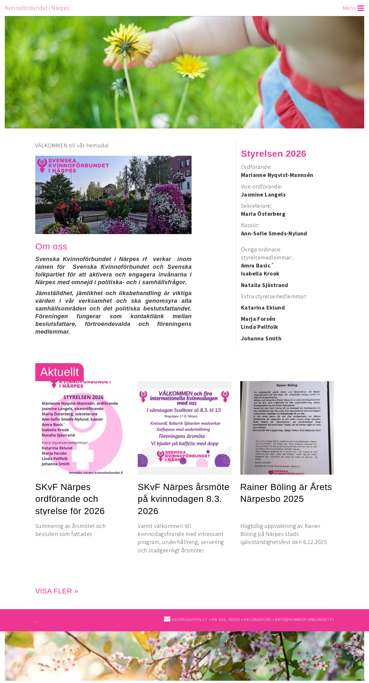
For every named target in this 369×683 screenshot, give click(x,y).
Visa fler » (56, 591)
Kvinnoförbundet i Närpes (37, 8)
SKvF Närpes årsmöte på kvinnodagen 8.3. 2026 (183, 499)
